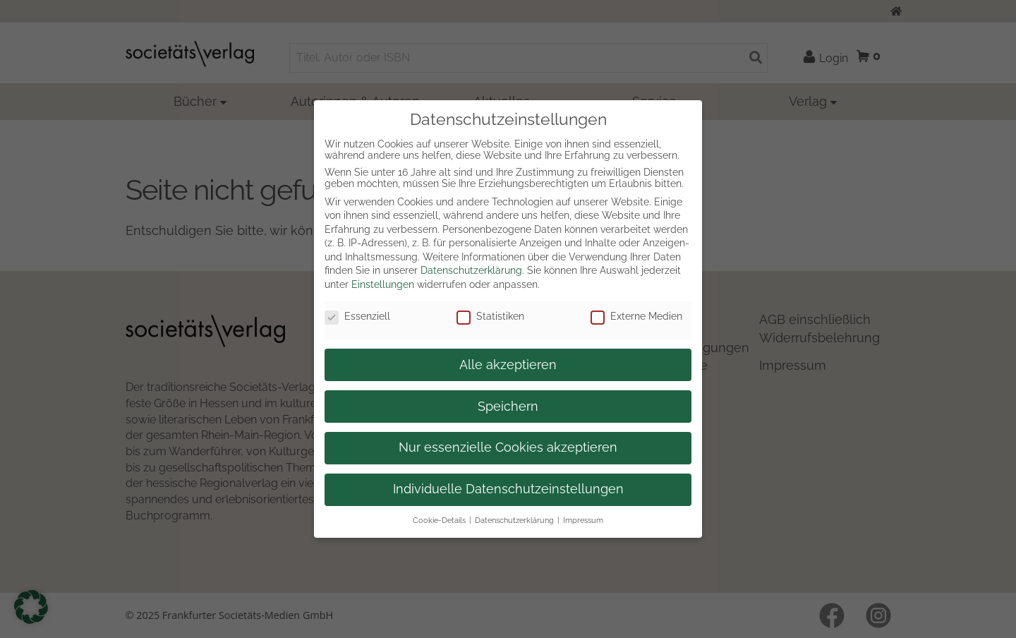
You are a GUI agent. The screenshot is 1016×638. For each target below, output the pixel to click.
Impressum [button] (583, 520)
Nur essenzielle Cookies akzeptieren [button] (508, 447)
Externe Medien (636, 316)
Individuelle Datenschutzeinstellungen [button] (508, 489)
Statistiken (490, 316)
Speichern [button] (508, 406)
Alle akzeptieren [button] (508, 365)
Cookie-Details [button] (439, 520)
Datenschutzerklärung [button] (514, 520)
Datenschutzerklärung (471, 270)
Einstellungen (382, 284)
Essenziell (357, 316)
